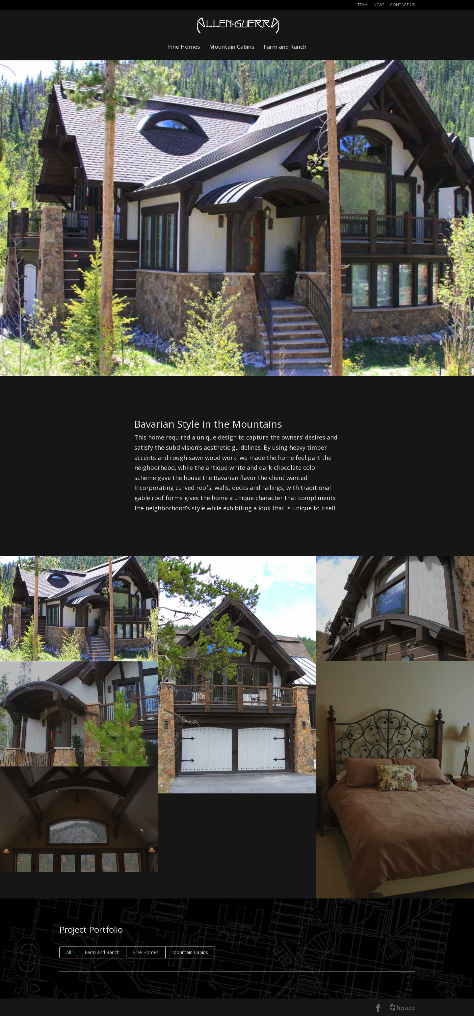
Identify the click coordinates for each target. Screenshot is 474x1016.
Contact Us (402, 5)
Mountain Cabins (231, 47)
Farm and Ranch (284, 47)
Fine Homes (184, 47)
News (379, 5)
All (68, 952)
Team (362, 5)
